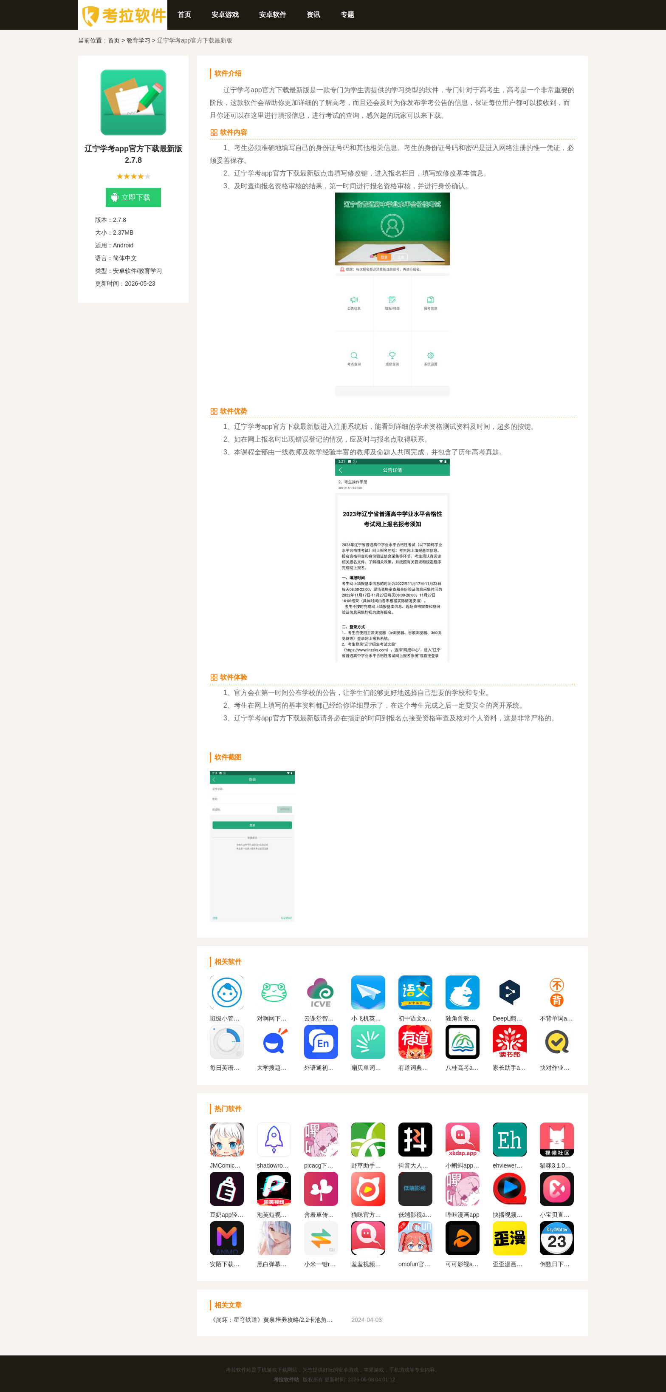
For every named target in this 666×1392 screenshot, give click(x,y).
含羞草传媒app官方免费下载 (321, 1214)
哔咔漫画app (462, 1214)
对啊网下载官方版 (274, 1018)
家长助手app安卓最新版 (510, 1067)
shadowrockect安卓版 (274, 1165)
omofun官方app (415, 1264)
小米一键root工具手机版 (321, 1264)
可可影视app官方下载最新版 (463, 1264)
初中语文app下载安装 (415, 1018)
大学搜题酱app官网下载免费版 (274, 1067)
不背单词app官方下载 (557, 1018)
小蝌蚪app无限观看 (463, 1165)
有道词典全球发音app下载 (415, 1067)
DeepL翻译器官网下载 (510, 1018)
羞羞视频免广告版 (368, 1264)
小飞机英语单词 (368, 1018)
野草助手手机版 (368, 1165)
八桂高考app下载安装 (463, 1067)
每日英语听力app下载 (227, 1067)
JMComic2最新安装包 (227, 1165)
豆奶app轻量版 (227, 1214)
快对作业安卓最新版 (557, 1067)
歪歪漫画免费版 (510, 1264)
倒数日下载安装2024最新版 (557, 1264)
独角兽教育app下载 (463, 1018)
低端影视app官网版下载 (415, 1214)
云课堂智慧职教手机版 (321, 1018)
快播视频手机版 (510, 1214)
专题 (347, 14)
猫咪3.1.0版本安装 (557, 1165)
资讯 (313, 14)
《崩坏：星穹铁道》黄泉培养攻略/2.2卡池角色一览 (273, 1319)
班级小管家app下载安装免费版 (227, 1018)
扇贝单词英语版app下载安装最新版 (368, 1067)
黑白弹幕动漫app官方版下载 (274, 1264)
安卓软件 (272, 14)
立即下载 (130, 197)
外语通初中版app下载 (321, 1067)
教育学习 (138, 40)
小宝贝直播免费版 (557, 1214)
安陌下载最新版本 (227, 1264)
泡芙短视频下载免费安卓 (274, 1214)
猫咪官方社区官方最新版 (368, 1214)
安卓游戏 (225, 14)
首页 (184, 14)
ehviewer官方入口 (510, 1165)
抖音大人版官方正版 (415, 1165)
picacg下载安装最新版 (321, 1165)
